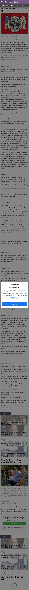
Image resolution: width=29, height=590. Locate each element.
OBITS (12, 6)
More (24, 6)
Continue (14, 304)
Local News (5, 6)
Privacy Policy (13, 297)
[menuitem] (23, 5)
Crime (17, 6)
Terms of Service (21, 290)
